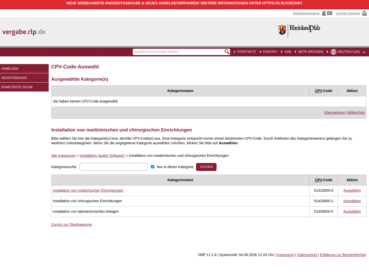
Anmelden (9, 68)
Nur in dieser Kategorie (175, 167)
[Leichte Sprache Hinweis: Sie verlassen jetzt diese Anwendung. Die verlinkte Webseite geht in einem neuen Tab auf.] (352, 13)
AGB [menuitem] (287, 52)
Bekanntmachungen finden (135, 49)
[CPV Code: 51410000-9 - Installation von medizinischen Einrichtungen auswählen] (352, 190)
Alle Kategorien (63, 156)
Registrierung (14, 78)
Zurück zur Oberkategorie (71, 224)
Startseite (246, 52)
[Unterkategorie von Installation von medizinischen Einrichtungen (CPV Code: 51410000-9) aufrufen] (88, 190)
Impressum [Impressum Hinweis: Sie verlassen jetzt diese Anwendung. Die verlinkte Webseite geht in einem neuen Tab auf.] (285, 255)
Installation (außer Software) (103, 156)
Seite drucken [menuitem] (310, 52)
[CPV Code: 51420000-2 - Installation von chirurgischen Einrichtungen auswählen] (352, 201)
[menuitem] (269, 51)
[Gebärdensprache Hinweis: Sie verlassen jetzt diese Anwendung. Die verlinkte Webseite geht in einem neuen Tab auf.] (313, 13)
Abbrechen (356, 112)
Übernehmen (334, 112)
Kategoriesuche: (64, 167)
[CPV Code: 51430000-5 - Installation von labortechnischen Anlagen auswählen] (352, 211)
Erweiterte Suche (17, 87)
